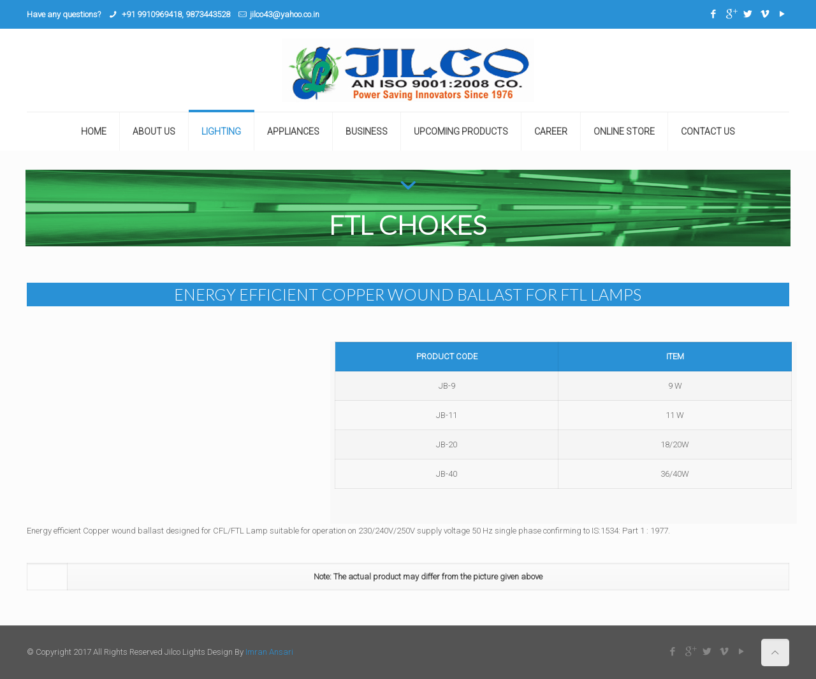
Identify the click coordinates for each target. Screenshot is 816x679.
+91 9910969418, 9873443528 (175, 14)
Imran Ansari (269, 652)
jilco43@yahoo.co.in (284, 14)
